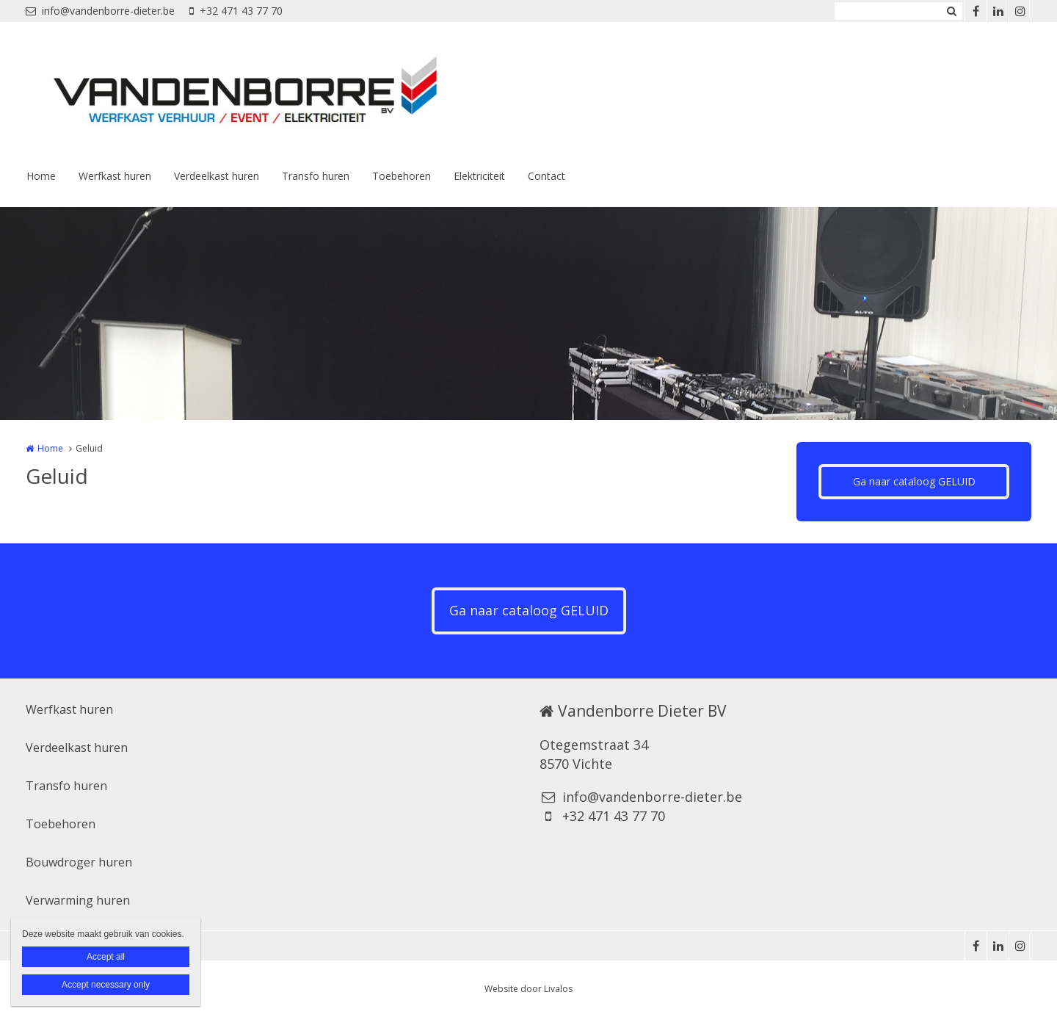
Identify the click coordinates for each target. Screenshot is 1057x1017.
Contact (546, 176)
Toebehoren (401, 176)
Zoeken (951, 11)
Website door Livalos (528, 988)
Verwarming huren (78, 900)
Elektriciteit (479, 176)
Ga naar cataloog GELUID (914, 481)
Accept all (106, 957)
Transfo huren (315, 176)
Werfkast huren (115, 176)
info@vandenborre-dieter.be (100, 11)
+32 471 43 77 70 (236, 11)
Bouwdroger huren (79, 862)
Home (41, 176)
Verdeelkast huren (216, 176)
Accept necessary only (106, 985)
